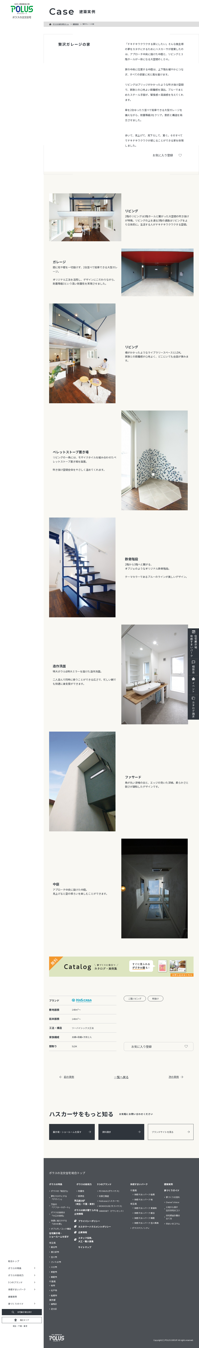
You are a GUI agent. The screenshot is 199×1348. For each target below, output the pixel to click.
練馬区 (54, 1303)
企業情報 (82, 1232)
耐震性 (81, 1190)
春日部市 (55, 1251)
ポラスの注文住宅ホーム (61, 24)
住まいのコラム (173, 1223)
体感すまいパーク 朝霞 (144, 1217)
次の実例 (176, 1077)
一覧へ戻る (121, 1077)
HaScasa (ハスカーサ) (109, 1200)
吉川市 (54, 1256)
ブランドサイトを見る (171, 1131)
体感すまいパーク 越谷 (144, 1212)
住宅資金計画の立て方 (173, 1217)
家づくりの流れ (173, 1197)
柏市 (53, 1285)
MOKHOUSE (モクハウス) (110, 1206)
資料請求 (121, 1131)
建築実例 (12, 1296)
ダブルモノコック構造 (61, 1228)
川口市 (54, 1266)
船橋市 (54, 1295)
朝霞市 (54, 1276)
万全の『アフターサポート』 (61, 1206)
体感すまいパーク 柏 (143, 1199)
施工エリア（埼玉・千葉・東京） (85, 1202)
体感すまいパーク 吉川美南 (146, 1222)
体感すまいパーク (139, 1184)
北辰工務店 (104, 1196)
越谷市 (54, 1247)
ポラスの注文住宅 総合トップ (67, 1173)
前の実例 (66, 1077)
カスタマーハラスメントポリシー (94, 1226)
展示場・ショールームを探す (72, 1131)
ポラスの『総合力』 (60, 1190)
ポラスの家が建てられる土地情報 (86, 1212)
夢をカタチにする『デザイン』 (59, 1198)
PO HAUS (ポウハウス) (109, 1190)
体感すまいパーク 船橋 (144, 1194)
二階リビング (134, 998)
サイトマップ (84, 1247)
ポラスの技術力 (84, 1184)
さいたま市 (56, 1261)
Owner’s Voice (172, 1202)
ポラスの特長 (55, 1184)
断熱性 (81, 1196)
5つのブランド (104, 1184)
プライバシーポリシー (89, 1220)
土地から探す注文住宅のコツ (173, 1209)
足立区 (54, 1308)
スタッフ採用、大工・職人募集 (85, 1239)
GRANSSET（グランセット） (112, 1210)
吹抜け (155, 998)
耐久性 (81, 1200)
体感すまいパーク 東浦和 (145, 1208)
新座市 (54, 1271)
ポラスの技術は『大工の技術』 (58, 1214)
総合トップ (13, 1261)
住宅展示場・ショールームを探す (59, 1235)
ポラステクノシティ (141, 1227)
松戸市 (54, 1290)
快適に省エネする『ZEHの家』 (59, 1222)
